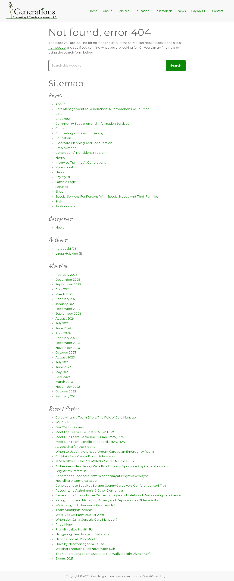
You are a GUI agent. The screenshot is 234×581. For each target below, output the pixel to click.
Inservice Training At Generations (80, 162)
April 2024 (63, 333)
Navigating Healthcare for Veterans (82, 534)
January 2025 (65, 304)
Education (63, 138)
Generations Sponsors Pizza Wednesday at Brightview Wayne (102, 476)
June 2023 (63, 367)
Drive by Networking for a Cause (79, 544)
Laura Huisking (66, 253)
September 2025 (68, 284)
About (60, 104)
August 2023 (65, 357)
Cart (58, 113)
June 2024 (63, 328)
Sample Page (65, 182)
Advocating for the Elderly (75, 446)
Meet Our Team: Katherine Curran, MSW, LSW (89, 437)
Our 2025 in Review (69, 427)
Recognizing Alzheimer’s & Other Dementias (89, 490)
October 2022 (65, 391)
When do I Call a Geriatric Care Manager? (86, 519)
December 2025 (67, 279)
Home (60, 157)
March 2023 (64, 381)
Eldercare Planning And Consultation (83, 143)
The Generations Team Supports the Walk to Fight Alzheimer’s (103, 553)
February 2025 (66, 299)
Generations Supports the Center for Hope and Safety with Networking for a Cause (118, 495)
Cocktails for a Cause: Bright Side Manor (85, 456)
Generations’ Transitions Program (81, 152)
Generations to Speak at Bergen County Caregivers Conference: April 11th (110, 485)
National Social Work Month (76, 539)
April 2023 (62, 377)
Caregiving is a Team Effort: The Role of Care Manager (96, 417)
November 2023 (67, 347)
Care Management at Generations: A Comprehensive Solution (102, 109)
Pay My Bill (63, 177)
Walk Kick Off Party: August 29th (79, 515)
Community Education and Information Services (92, 123)
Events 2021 (64, 558)
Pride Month (64, 524)
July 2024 (62, 323)
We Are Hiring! (66, 422)
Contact (61, 128)
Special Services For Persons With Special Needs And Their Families (106, 196)
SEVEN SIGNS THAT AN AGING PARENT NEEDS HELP (95, 461)
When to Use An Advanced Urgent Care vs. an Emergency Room (104, 451)
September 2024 (68, 313)
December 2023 (67, 343)
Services (61, 187)
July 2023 (62, 362)
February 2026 (66, 274)
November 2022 (67, 386)
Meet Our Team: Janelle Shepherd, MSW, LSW (90, 441)
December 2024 (67, 309)
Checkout (62, 118)
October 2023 (65, 352)
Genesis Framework (127, 576)
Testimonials (65, 206)
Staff (58, 201)
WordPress (150, 576)
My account (64, 167)
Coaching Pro (100, 576)
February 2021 (66, 396)
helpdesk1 (63, 248)
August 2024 (65, 318)
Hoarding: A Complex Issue (76, 480)
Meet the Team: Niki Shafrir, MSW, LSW (84, 432)
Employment (65, 148)
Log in (164, 576)
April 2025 (62, 289)
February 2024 (66, 338)
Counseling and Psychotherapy (79, 133)
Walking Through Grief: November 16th (85, 549)
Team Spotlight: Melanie (74, 510)
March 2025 (64, 294)
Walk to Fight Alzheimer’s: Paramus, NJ (85, 505)
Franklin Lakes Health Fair (75, 529)
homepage (57, 47)
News (59, 172)
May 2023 (62, 372)
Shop (59, 191)
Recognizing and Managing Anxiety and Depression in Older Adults (106, 500)
